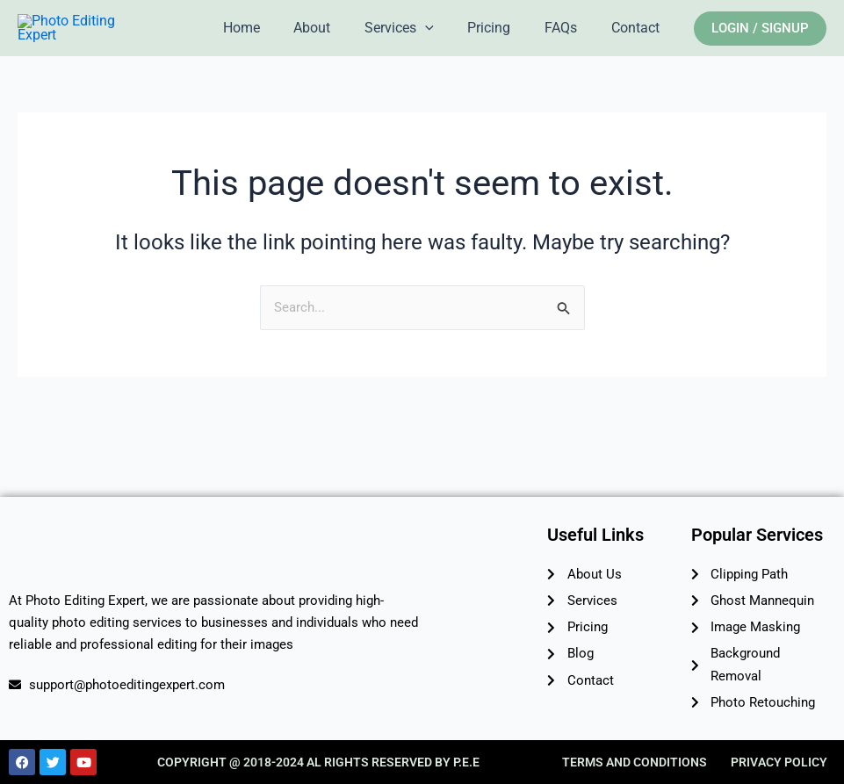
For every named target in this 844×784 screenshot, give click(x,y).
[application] (445, 40)
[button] (760, 40)
